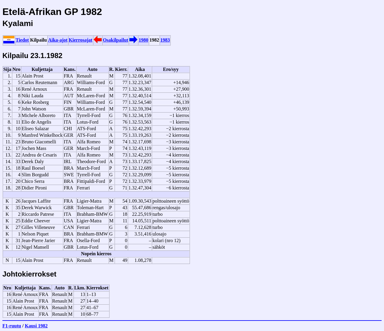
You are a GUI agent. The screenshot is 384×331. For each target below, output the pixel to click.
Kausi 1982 (36, 325)
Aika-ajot (58, 39)
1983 (165, 39)
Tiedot (22, 39)
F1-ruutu (11, 325)
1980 (143, 39)
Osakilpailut (115, 39)
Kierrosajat (80, 39)
